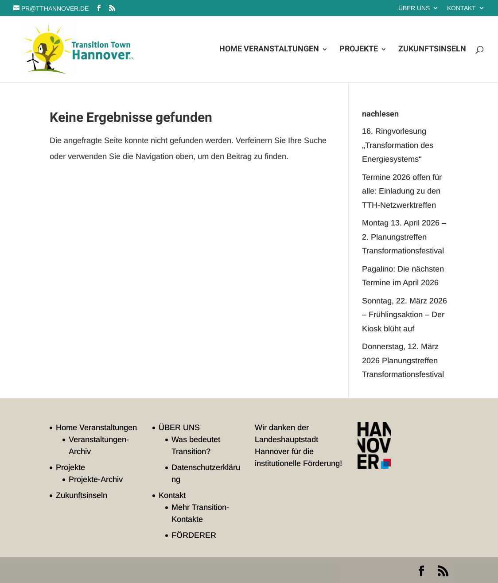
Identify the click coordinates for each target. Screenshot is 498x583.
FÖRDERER (193, 535)
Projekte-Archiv (96, 479)
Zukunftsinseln (432, 50)
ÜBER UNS (414, 8)
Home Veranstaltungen (269, 50)
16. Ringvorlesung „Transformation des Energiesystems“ (397, 145)
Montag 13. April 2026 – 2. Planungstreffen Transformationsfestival (404, 236)
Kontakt (461, 8)
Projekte (358, 50)
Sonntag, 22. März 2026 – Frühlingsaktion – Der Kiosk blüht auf (404, 314)
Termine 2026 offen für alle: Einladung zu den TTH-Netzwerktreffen (402, 191)
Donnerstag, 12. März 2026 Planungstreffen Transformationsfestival (403, 360)
